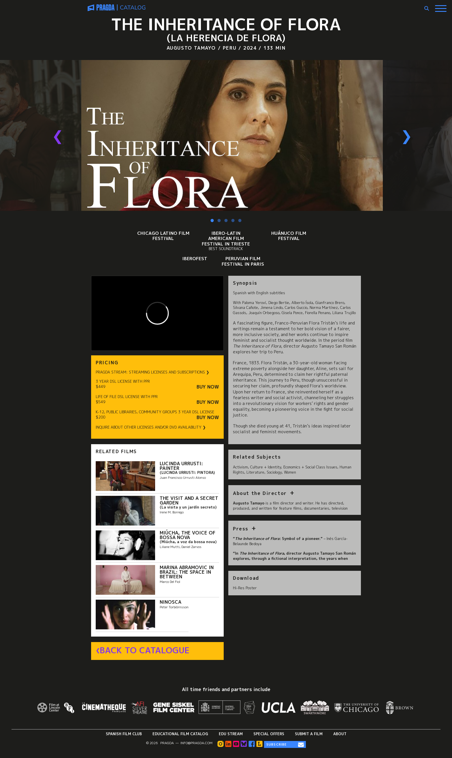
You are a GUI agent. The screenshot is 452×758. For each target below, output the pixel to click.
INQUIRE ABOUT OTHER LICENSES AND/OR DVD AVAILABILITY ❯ (151, 427)
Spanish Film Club (124, 733)
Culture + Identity (265, 467)
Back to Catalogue (144, 650)
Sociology (274, 472)
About (339, 733)
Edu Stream (231, 733)
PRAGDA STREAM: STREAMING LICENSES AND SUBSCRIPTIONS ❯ (152, 372)
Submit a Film (309, 733)
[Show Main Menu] (441, 6)
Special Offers (268, 733)
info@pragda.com (196, 743)
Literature (255, 472)
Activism (240, 467)
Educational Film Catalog (180, 733)
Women (290, 472)
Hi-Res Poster (245, 587)
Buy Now (208, 387)
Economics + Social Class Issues (310, 467)
